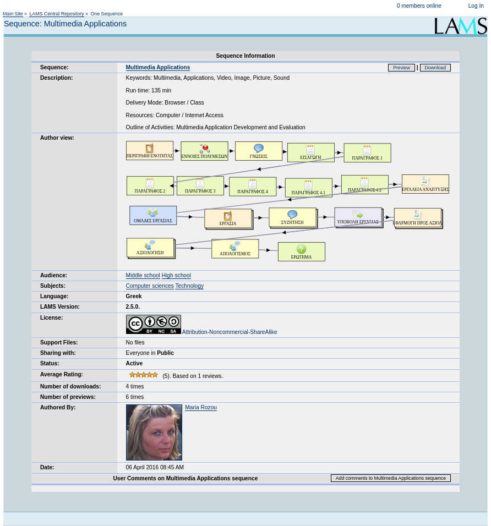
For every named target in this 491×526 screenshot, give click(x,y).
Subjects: (53, 286)
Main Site (13, 14)
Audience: (53, 275)
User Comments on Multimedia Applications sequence (185, 478)
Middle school (143, 275)
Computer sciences (150, 286)
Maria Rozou (201, 407)
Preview (401, 67)
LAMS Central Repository (56, 14)
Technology (189, 286)
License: (51, 318)
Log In (476, 6)
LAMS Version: (60, 307)
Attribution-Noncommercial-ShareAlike (201, 332)
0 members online (419, 6)
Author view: (57, 138)
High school (176, 275)
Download (435, 67)
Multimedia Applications (158, 67)
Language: (54, 296)
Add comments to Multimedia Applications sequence (391, 478)
